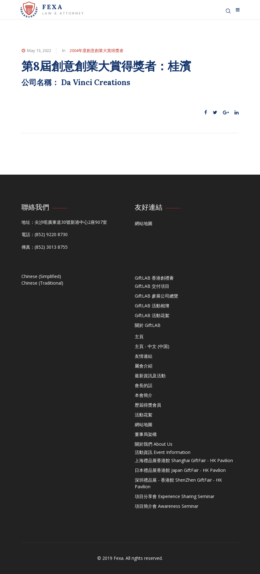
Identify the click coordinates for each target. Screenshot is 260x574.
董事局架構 (146, 434)
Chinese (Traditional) (42, 283)
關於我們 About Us (153, 444)
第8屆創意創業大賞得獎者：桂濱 (107, 66)
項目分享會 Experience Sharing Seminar (174, 496)
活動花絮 (143, 415)
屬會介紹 (143, 366)
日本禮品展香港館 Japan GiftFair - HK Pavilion (180, 470)
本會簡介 (143, 395)
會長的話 (143, 385)
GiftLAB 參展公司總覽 (156, 296)
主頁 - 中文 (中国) (152, 346)
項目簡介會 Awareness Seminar (166, 506)
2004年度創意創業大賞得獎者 (96, 50)
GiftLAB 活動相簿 (152, 306)
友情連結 (143, 356)
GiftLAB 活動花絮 (152, 315)
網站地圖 (143, 223)
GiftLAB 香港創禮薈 (154, 278)
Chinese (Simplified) (41, 276)
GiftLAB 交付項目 (152, 286)
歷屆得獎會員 (148, 405)
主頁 (139, 336)
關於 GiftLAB (148, 325)
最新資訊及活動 (150, 376)
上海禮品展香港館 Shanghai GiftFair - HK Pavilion (184, 460)
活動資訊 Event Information (162, 452)
